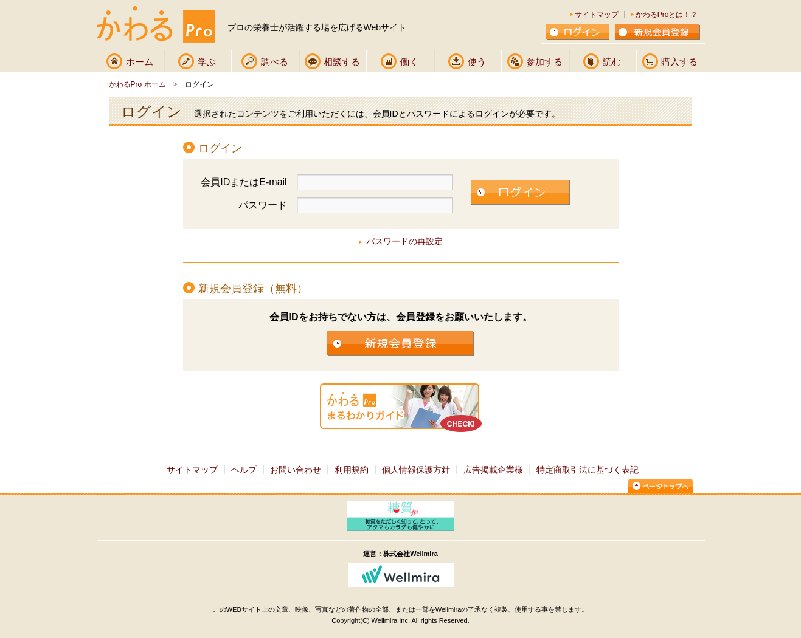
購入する (679, 62)
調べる (274, 62)
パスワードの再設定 (404, 241)
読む (612, 62)
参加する (544, 62)
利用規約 (352, 470)
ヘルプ (244, 470)
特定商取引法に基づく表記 (587, 470)
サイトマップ (597, 14)
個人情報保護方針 (416, 470)
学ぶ (207, 62)
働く (409, 62)
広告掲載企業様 (493, 470)
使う (477, 62)
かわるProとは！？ (667, 14)
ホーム (139, 62)
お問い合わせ (295, 470)
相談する (342, 62)
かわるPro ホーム (137, 84)
